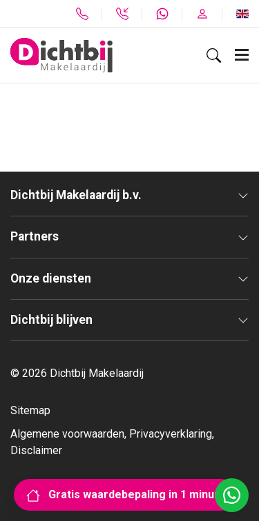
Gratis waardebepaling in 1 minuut (125, 494)
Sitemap (30, 410)
